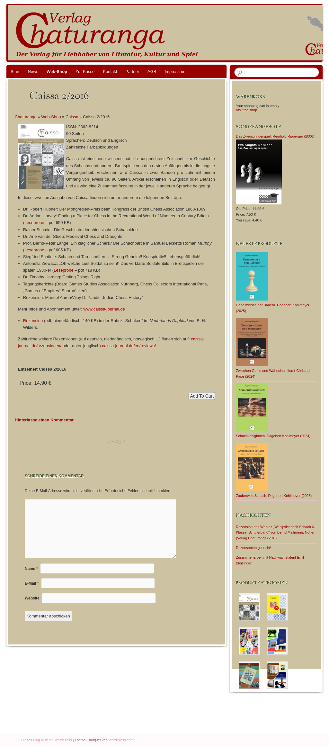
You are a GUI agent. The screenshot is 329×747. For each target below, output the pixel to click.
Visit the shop (246, 110)
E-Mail (32, 583)
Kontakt (110, 71)
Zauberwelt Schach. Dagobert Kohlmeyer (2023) (274, 496)
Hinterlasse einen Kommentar (44, 420)
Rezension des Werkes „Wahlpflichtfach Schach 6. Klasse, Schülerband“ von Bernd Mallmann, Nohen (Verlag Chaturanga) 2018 (275, 532)
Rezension (33, 320)
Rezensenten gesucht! (253, 548)
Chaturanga (26, 116)
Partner (132, 71)
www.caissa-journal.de (104, 309)
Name (31, 568)
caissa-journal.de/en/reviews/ (129, 345)
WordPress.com (121, 740)
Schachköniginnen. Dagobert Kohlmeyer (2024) (273, 436)
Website (32, 598)
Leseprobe (34, 222)
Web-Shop (57, 71)
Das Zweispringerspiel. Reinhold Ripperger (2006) (275, 136)
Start (15, 71)
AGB (151, 71)
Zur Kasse (85, 71)
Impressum (174, 71)
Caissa (72, 116)
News (33, 71)
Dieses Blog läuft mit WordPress (46, 740)
